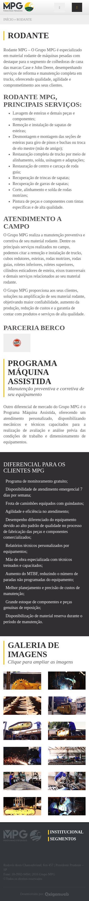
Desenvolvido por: (44, 894)
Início (8, 19)
